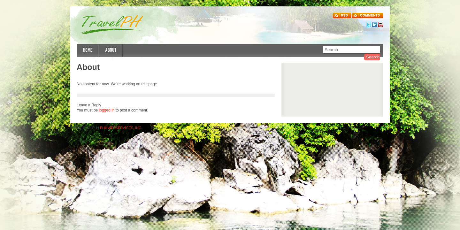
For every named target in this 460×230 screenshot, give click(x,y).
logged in (107, 110)
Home (87, 51)
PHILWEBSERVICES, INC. (121, 128)
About (111, 51)
